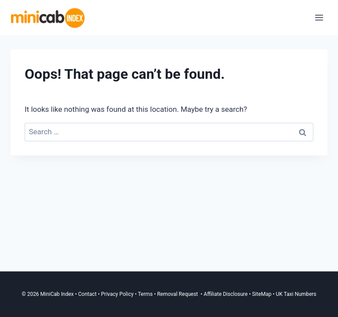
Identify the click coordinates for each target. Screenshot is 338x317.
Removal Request (178, 294)
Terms (145, 294)
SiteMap (262, 294)
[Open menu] (318, 17)
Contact (87, 294)
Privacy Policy (117, 294)
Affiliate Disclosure (226, 294)
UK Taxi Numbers (296, 294)
